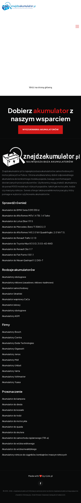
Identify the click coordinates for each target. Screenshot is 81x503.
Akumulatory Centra (12, 337)
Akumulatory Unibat (11, 365)
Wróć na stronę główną (40, 87)
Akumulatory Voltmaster (14, 376)
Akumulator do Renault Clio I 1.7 (17, 249)
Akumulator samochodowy (15, 288)
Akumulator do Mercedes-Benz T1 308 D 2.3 (23, 226)
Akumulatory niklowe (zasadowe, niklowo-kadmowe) (27, 282)
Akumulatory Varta (11, 371)
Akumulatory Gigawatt (13, 348)
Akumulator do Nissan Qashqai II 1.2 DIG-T (22, 260)
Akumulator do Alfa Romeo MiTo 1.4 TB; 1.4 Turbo (26, 215)
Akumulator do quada (12, 426)
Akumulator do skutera (13, 432)
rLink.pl (49, 476)
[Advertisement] (40, 30)
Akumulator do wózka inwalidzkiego (19, 449)
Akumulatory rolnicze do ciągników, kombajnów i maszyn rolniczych (34, 454)
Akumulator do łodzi (11, 415)
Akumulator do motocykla (14, 421)
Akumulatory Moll (10, 359)
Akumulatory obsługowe (14, 277)
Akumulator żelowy (11, 304)
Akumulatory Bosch (11, 331)
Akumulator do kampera (13, 398)
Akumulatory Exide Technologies (18, 343)
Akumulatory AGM (11, 316)
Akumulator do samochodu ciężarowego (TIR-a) (25, 437)
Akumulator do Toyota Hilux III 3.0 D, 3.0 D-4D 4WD (27, 243)
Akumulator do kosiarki (13, 410)
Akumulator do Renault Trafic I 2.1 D (19, 238)
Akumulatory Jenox (11, 354)
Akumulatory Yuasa (11, 382)
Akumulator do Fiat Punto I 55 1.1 (18, 254)
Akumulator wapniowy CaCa (16, 299)
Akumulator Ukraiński (12, 293)
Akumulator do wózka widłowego (18, 443)
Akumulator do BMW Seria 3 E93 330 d (20, 210)
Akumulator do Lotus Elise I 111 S (17, 221)
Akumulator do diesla (12, 404)
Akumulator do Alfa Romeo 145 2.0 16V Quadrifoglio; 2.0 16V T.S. (33, 232)
